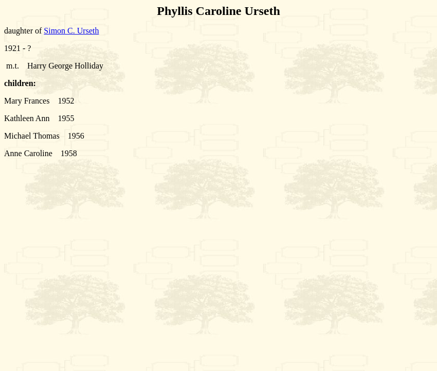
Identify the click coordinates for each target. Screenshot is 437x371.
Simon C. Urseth (71, 30)
